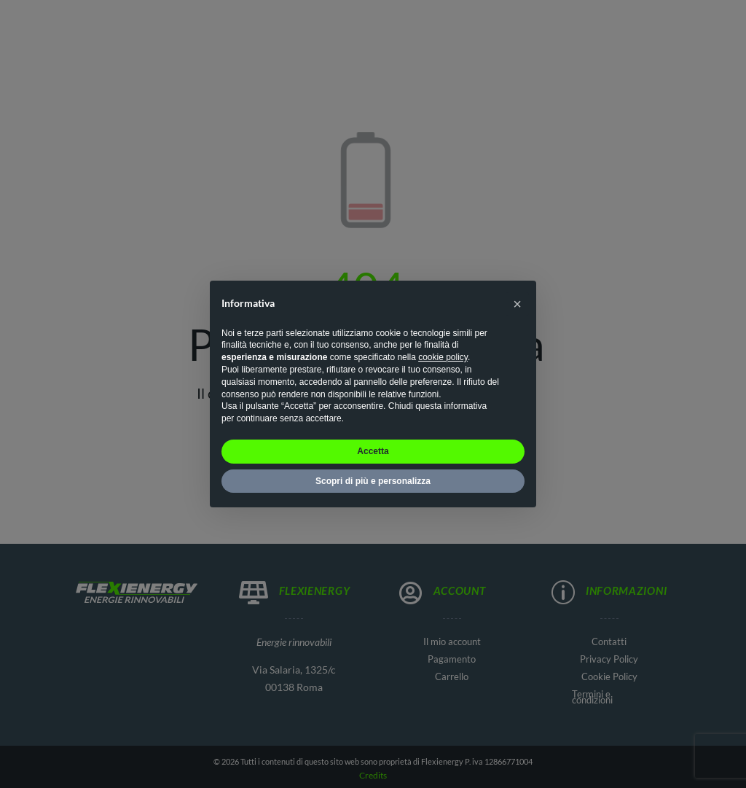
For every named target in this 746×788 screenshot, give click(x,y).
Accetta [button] (372, 451)
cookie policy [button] (443, 357)
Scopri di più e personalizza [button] (373, 481)
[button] (517, 304)
